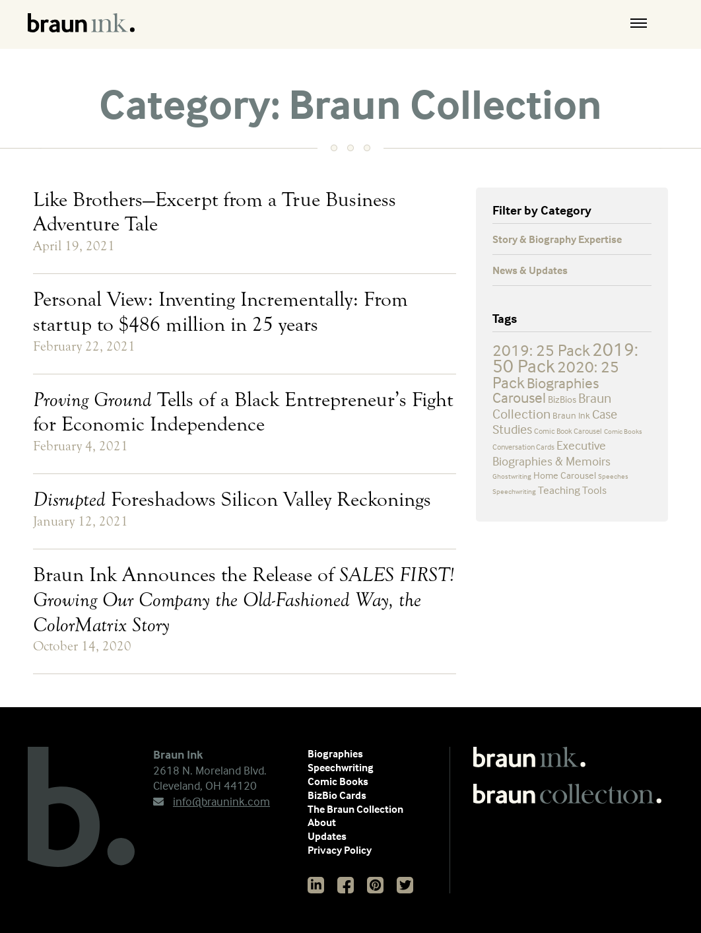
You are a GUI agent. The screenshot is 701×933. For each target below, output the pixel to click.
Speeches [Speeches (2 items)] (613, 476)
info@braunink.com (211, 801)
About (322, 822)
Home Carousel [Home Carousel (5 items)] (564, 475)
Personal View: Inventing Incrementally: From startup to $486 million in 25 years (220, 311)
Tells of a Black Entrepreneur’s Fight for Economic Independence (243, 412)
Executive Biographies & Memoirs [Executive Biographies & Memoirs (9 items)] (551, 453)
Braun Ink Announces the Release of (243, 599)
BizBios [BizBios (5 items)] (562, 399)
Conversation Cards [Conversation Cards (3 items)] (523, 447)
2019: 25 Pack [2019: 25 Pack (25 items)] (541, 350)
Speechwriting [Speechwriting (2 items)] (514, 491)
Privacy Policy (340, 849)
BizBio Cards (337, 795)
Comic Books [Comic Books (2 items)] (623, 431)
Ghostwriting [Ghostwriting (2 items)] (511, 476)
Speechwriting (341, 767)
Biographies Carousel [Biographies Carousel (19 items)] (545, 390)
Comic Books (338, 781)
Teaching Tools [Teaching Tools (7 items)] (572, 490)
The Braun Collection (355, 808)
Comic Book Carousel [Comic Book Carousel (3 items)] (568, 431)
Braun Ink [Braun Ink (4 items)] (571, 415)
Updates (327, 836)
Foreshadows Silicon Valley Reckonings (232, 499)
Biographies (335, 753)
